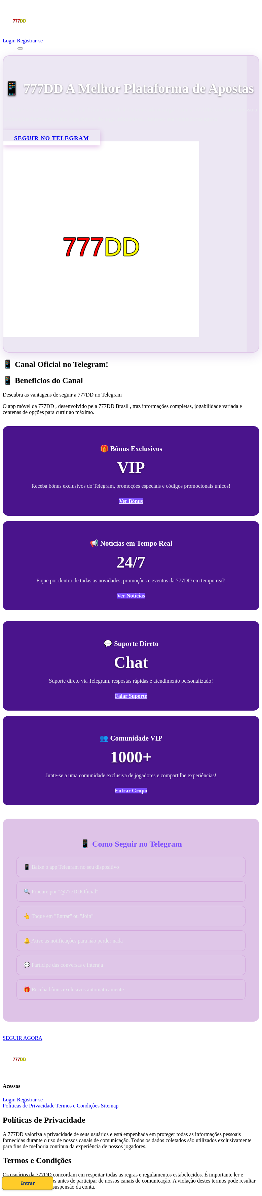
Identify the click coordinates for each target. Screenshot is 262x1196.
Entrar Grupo (131, 791)
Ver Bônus (131, 501)
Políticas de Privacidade (28, 1106)
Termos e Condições (77, 1106)
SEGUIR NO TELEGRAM (51, 137)
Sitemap (109, 1106)
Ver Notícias (131, 596)
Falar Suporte (131, 696)
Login (9, 40)
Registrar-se (30, 40)
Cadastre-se (103, 1180)
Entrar (158, 1180)
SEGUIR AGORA (22, 1038)
